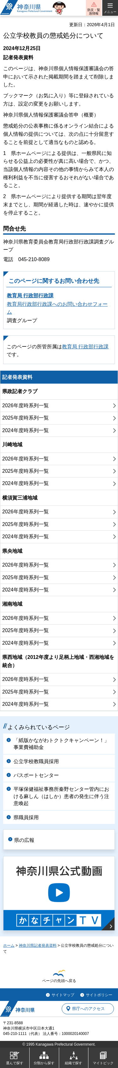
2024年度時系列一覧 (25, 430)
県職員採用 (26, 817)
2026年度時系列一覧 (25, 405)
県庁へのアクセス (88, 1008)
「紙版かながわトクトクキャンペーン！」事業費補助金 (61, 744)
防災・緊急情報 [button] (93, 11)
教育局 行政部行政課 (30, 295)
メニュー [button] (110, 12)
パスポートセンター (36, 775)
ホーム (8, 945)
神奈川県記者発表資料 (38, 945)
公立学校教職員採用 (36, 761)
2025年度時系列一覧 (25, 417)
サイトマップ (63, 995)
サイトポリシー (99, 995)
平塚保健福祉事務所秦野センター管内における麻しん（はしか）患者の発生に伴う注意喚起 (61, 796)
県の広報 (24, 840)
